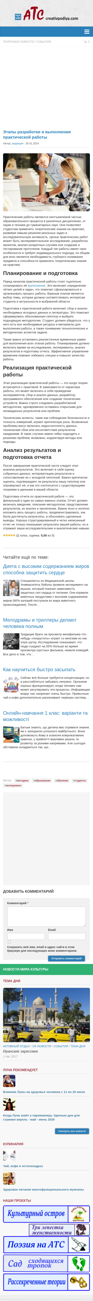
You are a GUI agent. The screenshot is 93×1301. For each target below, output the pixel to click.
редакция (17, 143)
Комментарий (17, 903)
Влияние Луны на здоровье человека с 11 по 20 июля (44, 1092)
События (44, 41)
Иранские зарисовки (20, 1051)
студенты (80, 780)
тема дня (78, 1046)
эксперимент (13, 785)
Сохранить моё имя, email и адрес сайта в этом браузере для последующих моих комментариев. (42, 948)
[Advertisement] (46, 86)
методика (22, 780)
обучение (62, 780)
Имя (10, 930)
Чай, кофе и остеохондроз (23, 1166)
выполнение (36, 285)
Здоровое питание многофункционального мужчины (43, 1189)
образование (42, 780)
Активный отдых (16, 1046)
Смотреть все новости (72, 1131)
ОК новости (41, 1046)
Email (52, 930)
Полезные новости (18, 41)
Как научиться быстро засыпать (39, 669)
